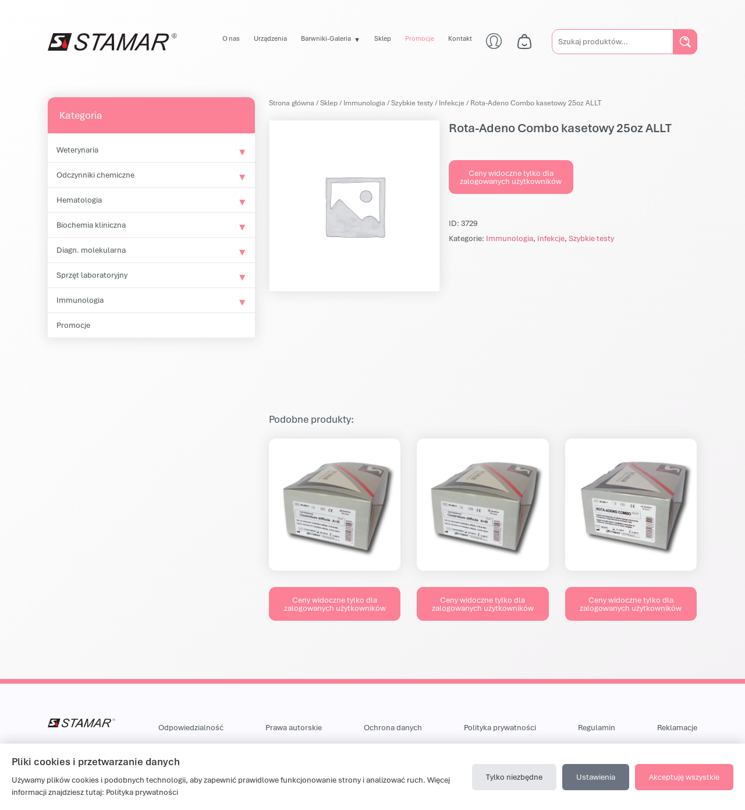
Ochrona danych (393, 727)
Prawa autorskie (293, 727)
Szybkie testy (412, 103)
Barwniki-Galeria (326, 38)
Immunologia (80, 300)
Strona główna (291, 103)
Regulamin (596, 727)
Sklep (382, 38)
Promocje (419, 38)
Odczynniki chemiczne (95, 174)
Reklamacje (677, 727)
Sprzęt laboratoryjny (91, 275)
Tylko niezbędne (514, 777)
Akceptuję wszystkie (684, 777)
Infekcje (451, 103)
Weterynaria (77, 149)
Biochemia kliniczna (91, 225)
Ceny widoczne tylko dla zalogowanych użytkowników (511, 177)
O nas (231, 38)
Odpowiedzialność (191, 727)
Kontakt (460, 38)
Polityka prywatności (500, 727)
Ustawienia (595, 777)
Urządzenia (270, 38)
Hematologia (79, 199)
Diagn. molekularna (91, 250)
